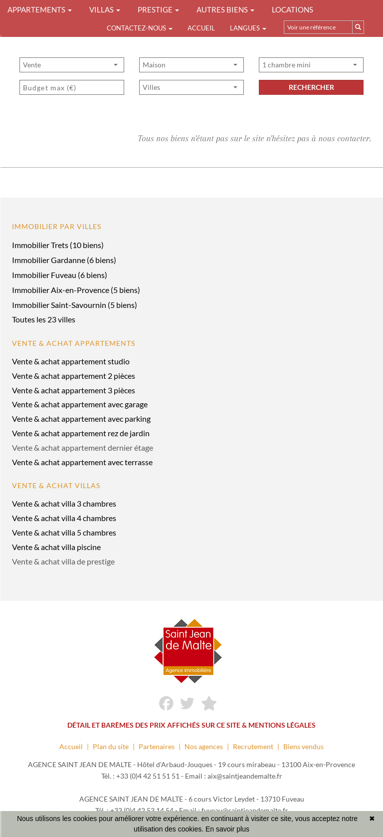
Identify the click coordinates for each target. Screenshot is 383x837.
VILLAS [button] (104, 9)
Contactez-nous (140, 28)
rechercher (311, 87)
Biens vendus (303, 746)
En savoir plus (227, 829)
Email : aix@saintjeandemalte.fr (233, 776)
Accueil (201, 28)
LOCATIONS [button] (292, 9)
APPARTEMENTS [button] (39, 9)
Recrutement (253, 746)
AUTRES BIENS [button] (225, 9)
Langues (248, 28)
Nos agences (204, 746)
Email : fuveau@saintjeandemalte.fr (233, 810)
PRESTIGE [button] (158, 9)
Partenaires (157, 746)
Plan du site (111, 746)
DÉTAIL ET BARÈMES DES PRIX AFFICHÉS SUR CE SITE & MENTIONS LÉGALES (191, 725)
